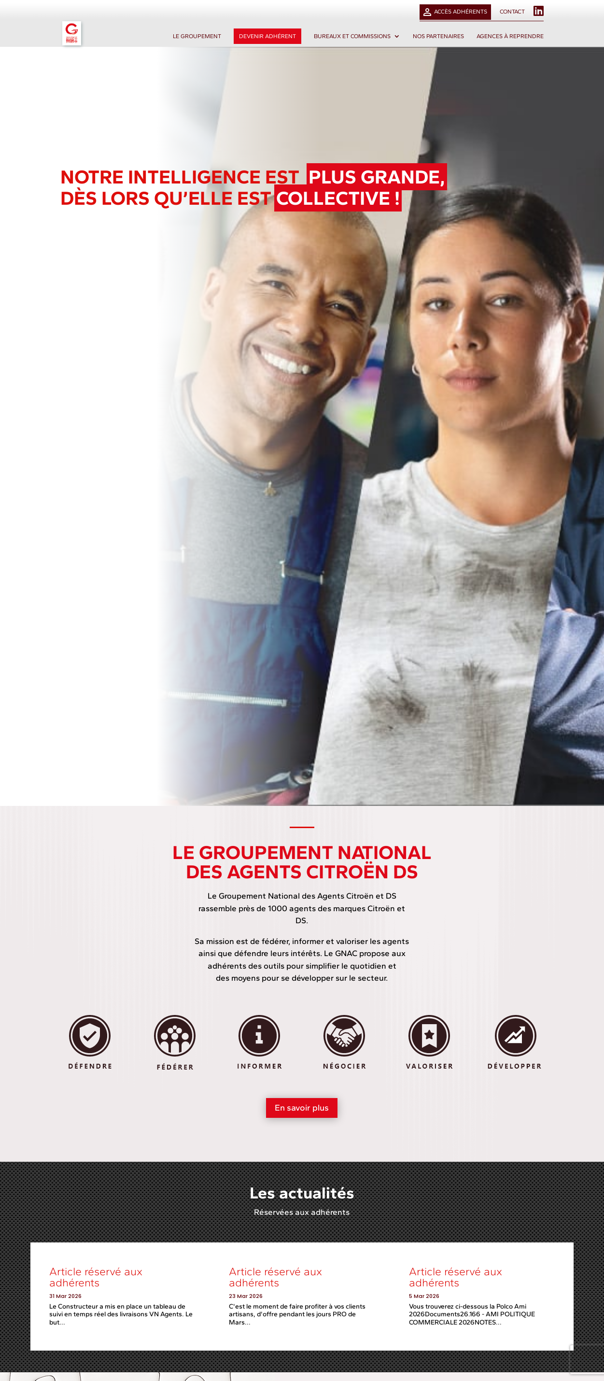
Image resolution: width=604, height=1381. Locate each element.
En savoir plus (302, 1107)
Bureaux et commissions (352, 36)
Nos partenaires (438, 36)
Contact (512, 12)
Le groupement (197, 36)
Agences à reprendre (510, 36)
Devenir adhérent (267, 36)
